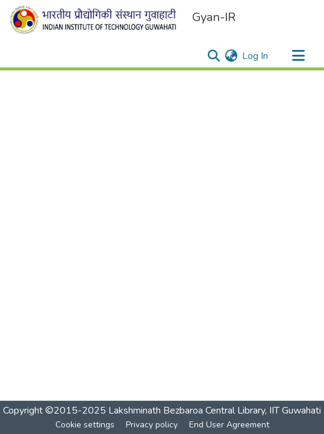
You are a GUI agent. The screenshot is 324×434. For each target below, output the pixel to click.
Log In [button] (255, 56)
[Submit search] (213, 56)
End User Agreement (229, 424)
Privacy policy (152, 424)
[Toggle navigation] (298, 56)
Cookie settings (84, 424)
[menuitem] (230, 56)
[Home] (95, 20)
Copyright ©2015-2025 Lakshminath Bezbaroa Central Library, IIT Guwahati (162, 410)
